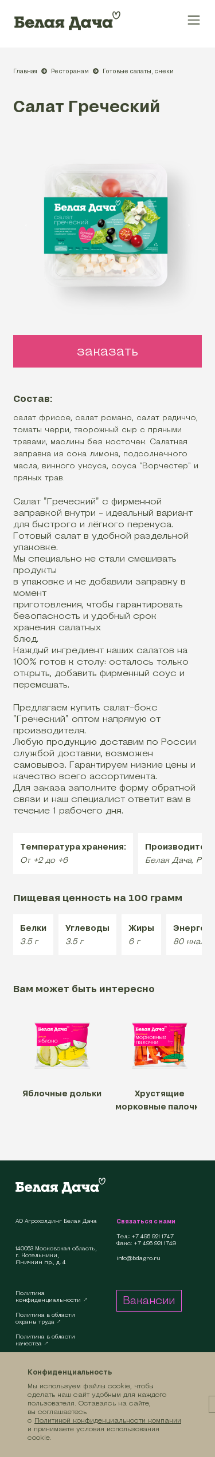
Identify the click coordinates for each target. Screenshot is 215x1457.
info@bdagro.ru (138, 1258)
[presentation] (26, 224)
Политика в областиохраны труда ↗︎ (45, 1318)
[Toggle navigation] (194, 19)
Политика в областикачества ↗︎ (45, 1340)
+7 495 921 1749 (155, 1243)
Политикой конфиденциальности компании (107, 1420)
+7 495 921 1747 (152, 1236)
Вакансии (149, 1300)
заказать (107, 351)
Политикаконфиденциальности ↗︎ (51, 1296)
